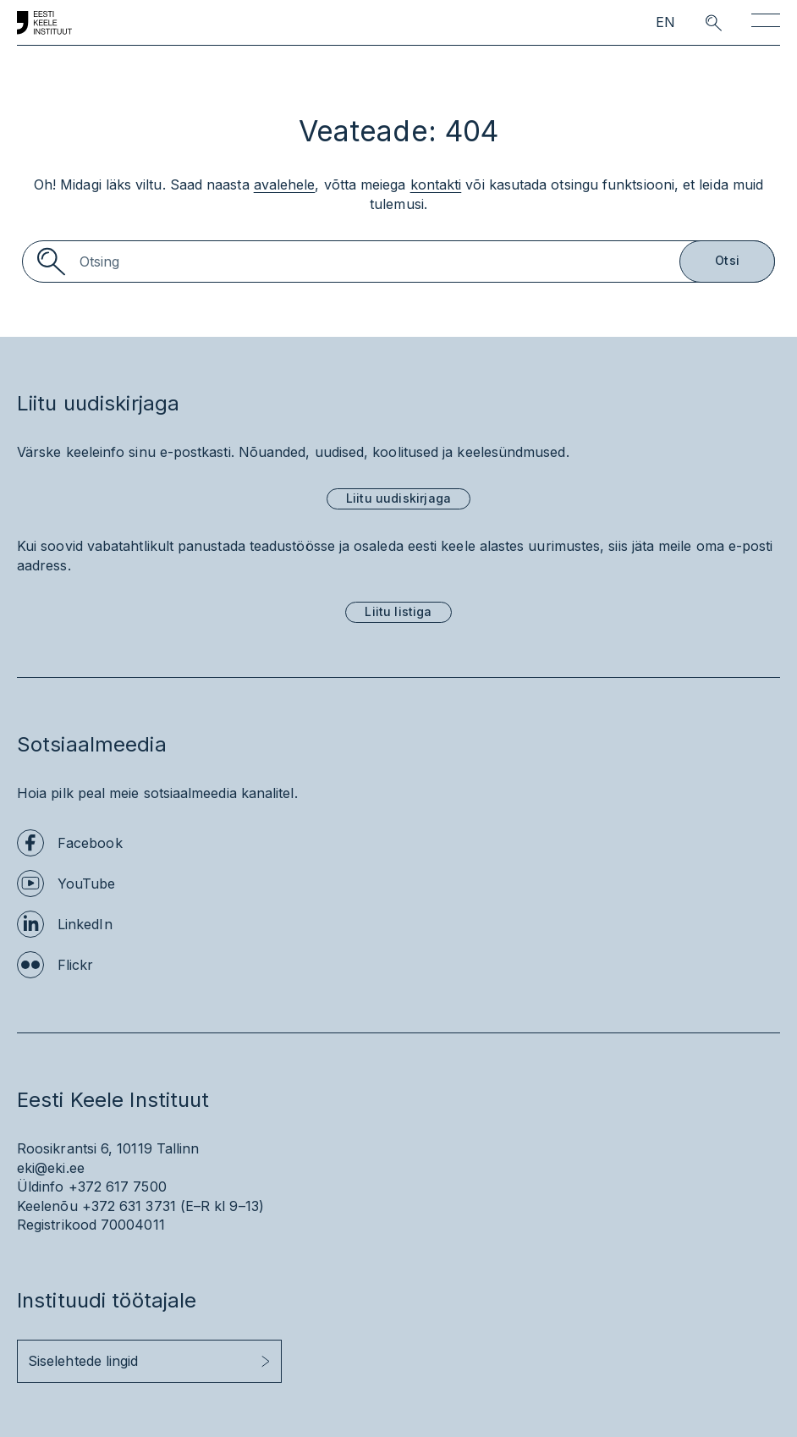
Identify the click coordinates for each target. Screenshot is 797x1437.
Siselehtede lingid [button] (83, 1360)
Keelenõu (47, 1206)
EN (665, 22)
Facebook (90, 842)
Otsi (727, 260)
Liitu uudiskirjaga (398, 498)
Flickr (75, 964)
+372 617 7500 (118, 1186)
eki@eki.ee (51, 1167)
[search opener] (698, 22)
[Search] (398, 261)
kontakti (436, 184)
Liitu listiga (398, 611)
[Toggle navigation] (765, 23)
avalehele (285, 184)
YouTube (87, 883)
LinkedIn (85, 924)
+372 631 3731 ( (133, 1206)
